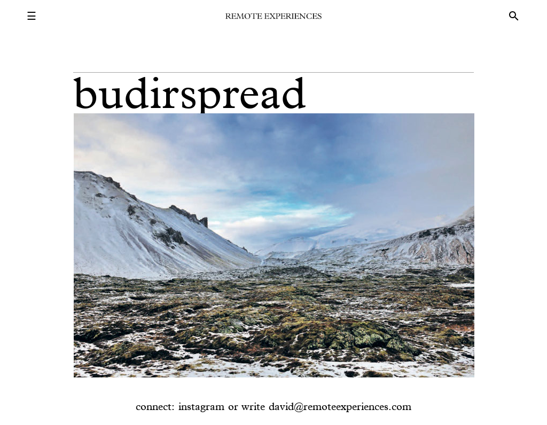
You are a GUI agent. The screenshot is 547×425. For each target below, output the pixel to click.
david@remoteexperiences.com (340, 406)
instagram (201, 406)
